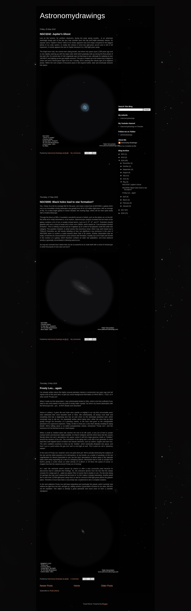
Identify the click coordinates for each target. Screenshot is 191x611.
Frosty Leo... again (51, 388)
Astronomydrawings (72, 15)
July (124, 176)
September (127, 169)
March (125, 200)
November (127, 163)
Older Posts (107, 585)
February (126, 203)
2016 (123, 213)
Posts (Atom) (54, 591)
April (124, 197)
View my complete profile (127, 146)
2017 (123, 210)
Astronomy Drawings (129, 143)
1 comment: (74, 579)
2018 (123, 160)
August (125, 172)
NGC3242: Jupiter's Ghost (55, 34)
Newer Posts (46, 585)
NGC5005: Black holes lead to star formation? (67, 202)
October (126, 166)
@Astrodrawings (126, 135)
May (124, 182)
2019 (123, 157)
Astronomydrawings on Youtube (131, 126)
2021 (123, 154)
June (125, 179)
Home (77, 585)
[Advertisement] (76, 175)
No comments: (75, 153)
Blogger (105, 604)
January (126, 206)
